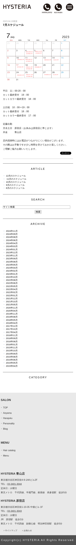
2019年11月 (12, 314)
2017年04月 (12, 332)
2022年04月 (12, 289)
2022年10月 (12, 277)
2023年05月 (12, 264)
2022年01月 (12, 295)
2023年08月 (12, 261)
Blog (5, 429)
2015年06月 (12, 360)
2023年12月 (12, 252)
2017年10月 (12, 329)
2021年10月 (12, 301)
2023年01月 (12, 274)
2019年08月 (12, 317)
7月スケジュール (13, 24)
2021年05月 (12, 304)
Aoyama (7, 413)
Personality (8, 423)
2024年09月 (12, 234)
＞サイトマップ (10, 530)
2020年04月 (12, 310)
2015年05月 (12, 363)
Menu (6, 455)
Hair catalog (9, 450)
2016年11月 (12, 335)
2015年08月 (12, 356)
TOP (5, 407)
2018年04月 (12, 323)
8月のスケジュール (15, 188)
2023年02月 (12, 271)
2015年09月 (12, 353)
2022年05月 (12, 286)
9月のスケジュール (15, 185)
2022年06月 (12, 283)
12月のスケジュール (16, 176)
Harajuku (7, 418)
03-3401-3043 (14, 511)
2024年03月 (12, 246)
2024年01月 (12, 249)
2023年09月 (12, 258)
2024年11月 (12, 231)
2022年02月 (12, 292)
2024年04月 (12, 243)
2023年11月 (12, 255)
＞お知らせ (27, 530)
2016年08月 (12, 341)
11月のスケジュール (16, 179)
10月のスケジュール (16, 182)
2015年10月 (12, 350)
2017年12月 (12, 326)
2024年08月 (12, 237)
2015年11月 (12, 347)
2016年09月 (12, 338)
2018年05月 (12, 320)
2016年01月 (12, 344)
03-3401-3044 (14, 484)
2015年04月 (12, 366)
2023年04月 (12, 268)
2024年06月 (12, 240)
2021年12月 (12, 298)
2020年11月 (12, 307)
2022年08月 (12, 280)
